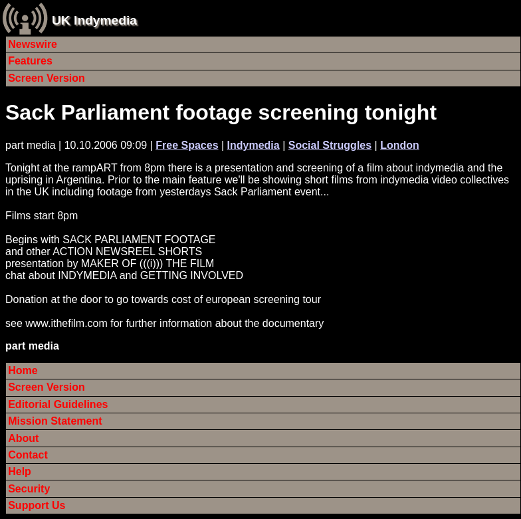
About (23, 438)
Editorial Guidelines (58, 404)
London (399, 145)
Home (22, 370)
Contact (28, 455)
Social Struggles (329, 145)
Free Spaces (187, 145)
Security (29, 488)
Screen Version (46, 78)
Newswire (32, 44)
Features (30, 60)
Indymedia (253, 145)
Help (19, 471)
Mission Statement (55, 421)
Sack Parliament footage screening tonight (221, 112)
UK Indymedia (94, 20)
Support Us (36, 505)
